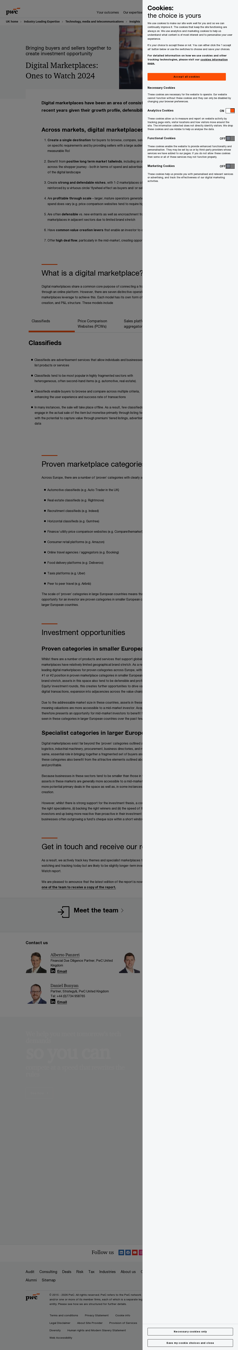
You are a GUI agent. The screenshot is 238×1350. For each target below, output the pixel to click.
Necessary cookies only (190, 1331)
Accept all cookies (187, 76)
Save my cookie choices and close (190, 1342)
